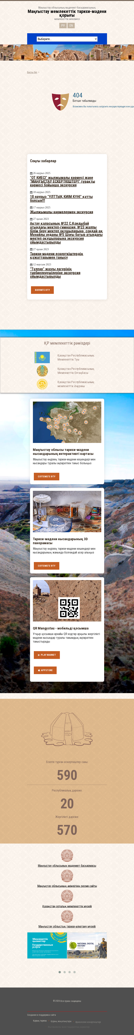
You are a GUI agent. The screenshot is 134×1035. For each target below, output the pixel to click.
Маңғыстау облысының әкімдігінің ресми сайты (67, 886)
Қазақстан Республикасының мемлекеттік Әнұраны (75, 393)
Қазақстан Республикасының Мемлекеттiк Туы (75, 366)
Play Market (47, 654)
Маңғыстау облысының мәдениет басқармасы (67, 865)
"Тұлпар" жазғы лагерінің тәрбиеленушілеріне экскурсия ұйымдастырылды (55, 273)
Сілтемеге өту (46, 476)
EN (71, 25)
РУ (63, 25)
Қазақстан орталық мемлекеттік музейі (67, 906)
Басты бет (32, 72)
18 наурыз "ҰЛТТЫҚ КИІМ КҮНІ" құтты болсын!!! (61, 198)
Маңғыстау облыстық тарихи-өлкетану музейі (67, 926)
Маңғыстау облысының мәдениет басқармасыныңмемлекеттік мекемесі (67, 13)
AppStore (45, 670)
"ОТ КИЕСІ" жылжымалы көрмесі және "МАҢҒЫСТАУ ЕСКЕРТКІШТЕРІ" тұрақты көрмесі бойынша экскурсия (62, 181)
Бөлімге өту (42, 290)
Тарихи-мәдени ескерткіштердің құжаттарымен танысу (56, 255)
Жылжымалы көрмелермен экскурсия (61, 212)
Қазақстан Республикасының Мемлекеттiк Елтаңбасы (75, 379)
